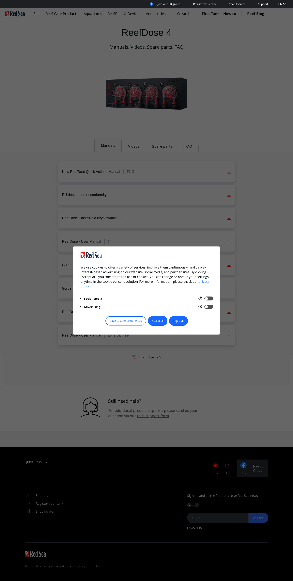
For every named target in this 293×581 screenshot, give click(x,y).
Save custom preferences (126, 321)
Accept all (157, 321)
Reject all (178, 321)
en (280, 4)
